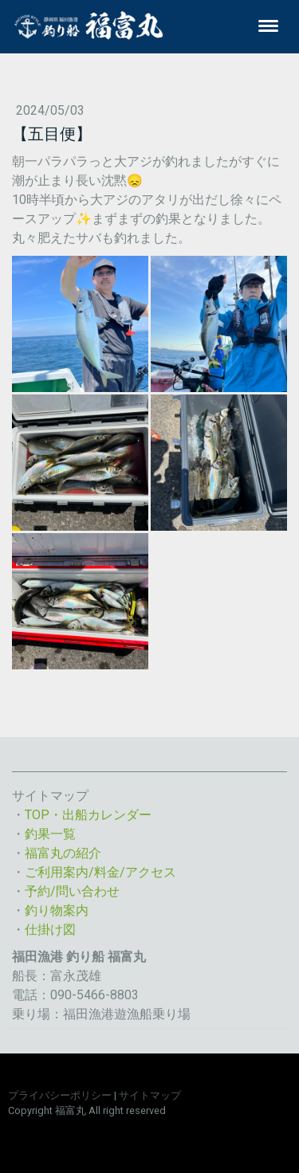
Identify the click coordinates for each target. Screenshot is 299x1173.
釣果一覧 (50, 834)
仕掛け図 (50, 929)
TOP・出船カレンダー (88, 814)
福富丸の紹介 (63, 853)
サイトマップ (150, 1095)
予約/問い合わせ (72, 891)
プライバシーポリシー (60, 1095)
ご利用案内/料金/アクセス (100, 872)
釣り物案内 (57, 910)
